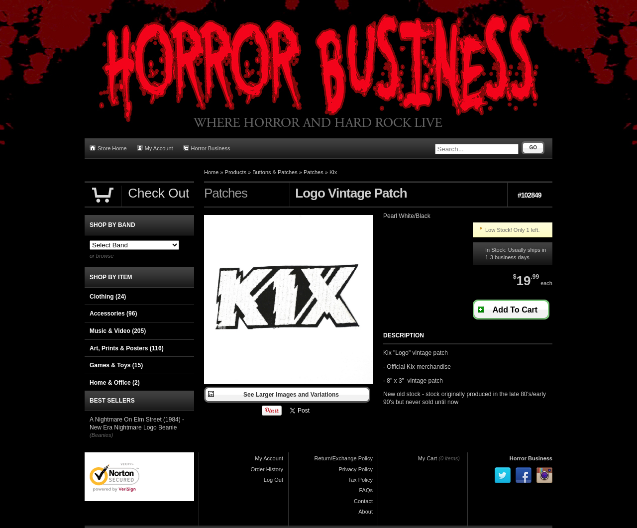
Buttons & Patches (275, 172)
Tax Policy (360, 480)
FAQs (366, 490)
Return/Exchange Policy (344, 458)
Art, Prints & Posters (127, 348)
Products (235, 172)
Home (211, 172)
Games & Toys (116, 365)
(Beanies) (101, 435)
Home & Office (115, 382)
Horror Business (206, 148)
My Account (155, 148)
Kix (333, 172)
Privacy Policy (356, 469)
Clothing (108, 296)
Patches (313, 172)
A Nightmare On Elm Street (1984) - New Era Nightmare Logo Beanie (137, 423)
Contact (363, 501)
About (365, 512)
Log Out (273, 480)
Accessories (113, 313)
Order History (267, 469)
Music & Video (118, 330)
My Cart (427, 458)
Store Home (108, 148)
